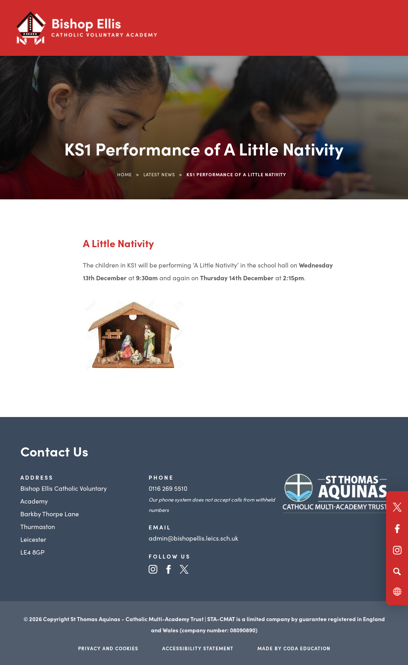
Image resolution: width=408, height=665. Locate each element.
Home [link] (124, 174)
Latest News (159, 174)
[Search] (397, 571)
